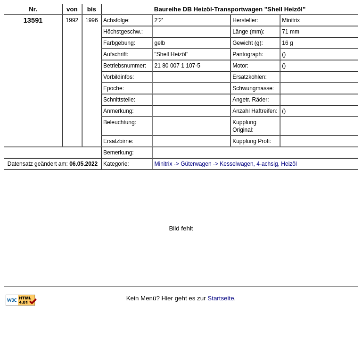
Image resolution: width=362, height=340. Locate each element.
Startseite (220, 298)
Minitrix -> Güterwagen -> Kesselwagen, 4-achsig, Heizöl (226, 164)
